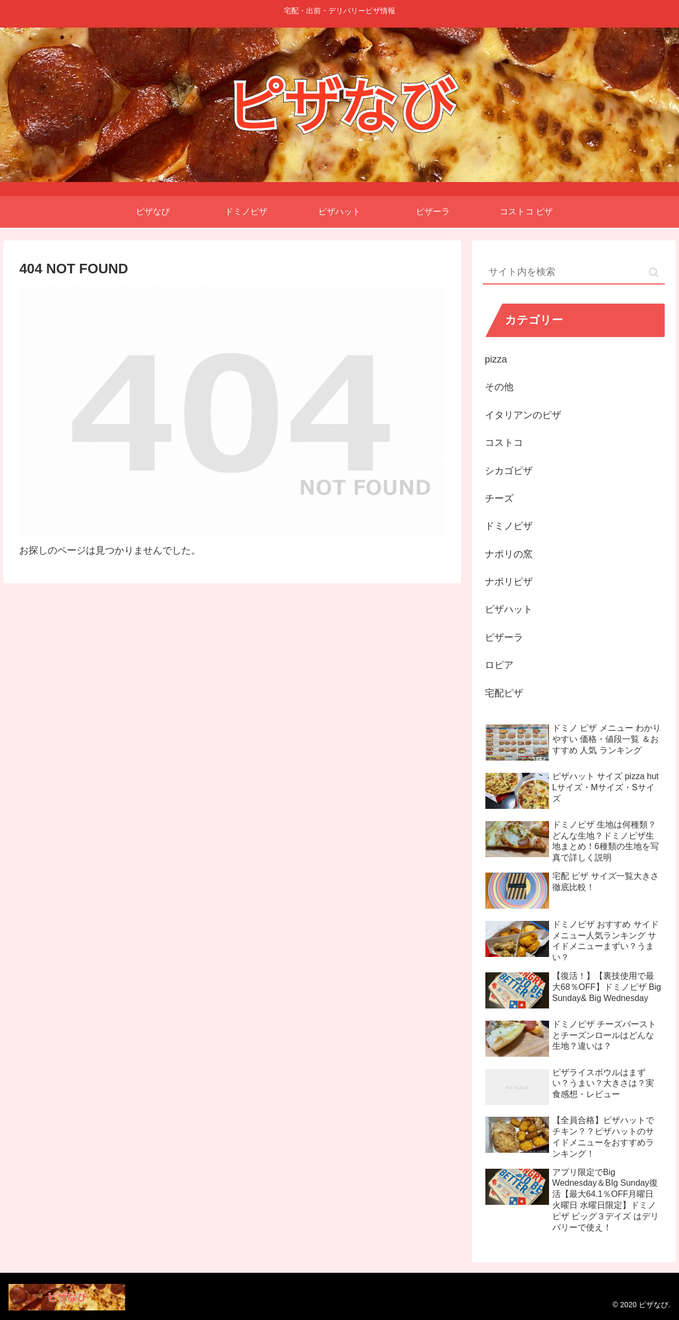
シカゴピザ (509, 470)
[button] (654, 272)
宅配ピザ (504, 693)
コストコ (504, 442)
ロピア (499, 665)
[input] (574, 272)
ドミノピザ (509, 526)
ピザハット (509, 609)
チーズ (499, 498)
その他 (499, 387)
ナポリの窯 (509, 554)
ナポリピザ (509, 581)
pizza (496, 359)
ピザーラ (504, 637)
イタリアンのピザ (523, 415)
